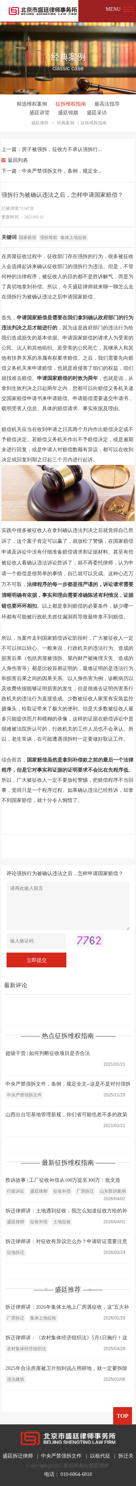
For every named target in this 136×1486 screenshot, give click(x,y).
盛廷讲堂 (39, 112)
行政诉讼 (15, 1191)
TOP (122, 1416)
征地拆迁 (15, 1252)
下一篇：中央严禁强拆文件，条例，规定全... (51, 171)
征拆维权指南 (70, 104)
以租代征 (100, 1456)
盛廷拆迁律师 (18, 1456)
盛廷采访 (97, 112)
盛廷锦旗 (68, 112)
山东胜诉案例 (113, 1191)
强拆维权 (48, 237)
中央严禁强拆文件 (24, 1094)
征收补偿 (62, 1191)
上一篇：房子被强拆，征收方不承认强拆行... (51, 149)
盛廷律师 (39, 1191)
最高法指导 (107, 104)
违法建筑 (15, 1379)
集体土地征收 (74, 237)
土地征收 (62, 1221)
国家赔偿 (27, 237)
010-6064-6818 (76, 1474)
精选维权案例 (32, 104)
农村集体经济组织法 (26, 1348)
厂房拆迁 (85, 1191)
